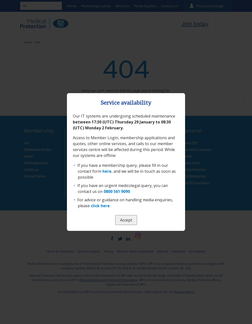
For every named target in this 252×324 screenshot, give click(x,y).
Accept (126, 220)
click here (100, 205)
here (106, 171)
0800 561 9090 (117, 191)
